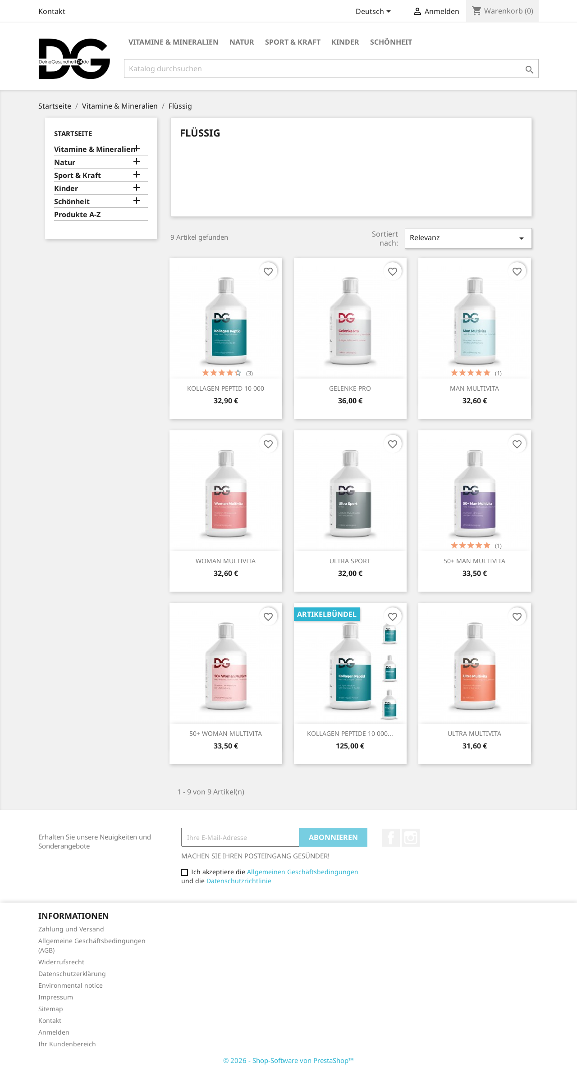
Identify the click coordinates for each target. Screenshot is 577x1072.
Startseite (73, 133)
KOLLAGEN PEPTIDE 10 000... (350, 733)
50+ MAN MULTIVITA (474, 561)
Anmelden (53, 1032)
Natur (241, 42)
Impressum (55, 997)
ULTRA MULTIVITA (474, 733)
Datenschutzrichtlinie (238, 880)
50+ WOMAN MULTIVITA (225, 733)
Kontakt (51, 11)
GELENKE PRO (350, 388)
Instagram (411, 838)
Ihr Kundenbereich (67, 1044)
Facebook (391, 838)
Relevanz (468, 238)
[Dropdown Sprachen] (375, 12)
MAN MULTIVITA (474, 388)
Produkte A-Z (77, 214)
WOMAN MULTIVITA (226, 561)
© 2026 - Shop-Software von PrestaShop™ (288, 1060)
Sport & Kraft (293, 42)
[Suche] (331, 68)
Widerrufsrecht (61, 962)
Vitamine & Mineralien (173, 42)
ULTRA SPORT (350, 561)
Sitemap (50, 1008)
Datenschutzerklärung (72, 973)
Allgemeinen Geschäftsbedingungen (302, 871)
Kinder (345, 42)
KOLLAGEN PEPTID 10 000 (225, 388)
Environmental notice (70, 985)
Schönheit (391, 42)
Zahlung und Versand (71, 929)
